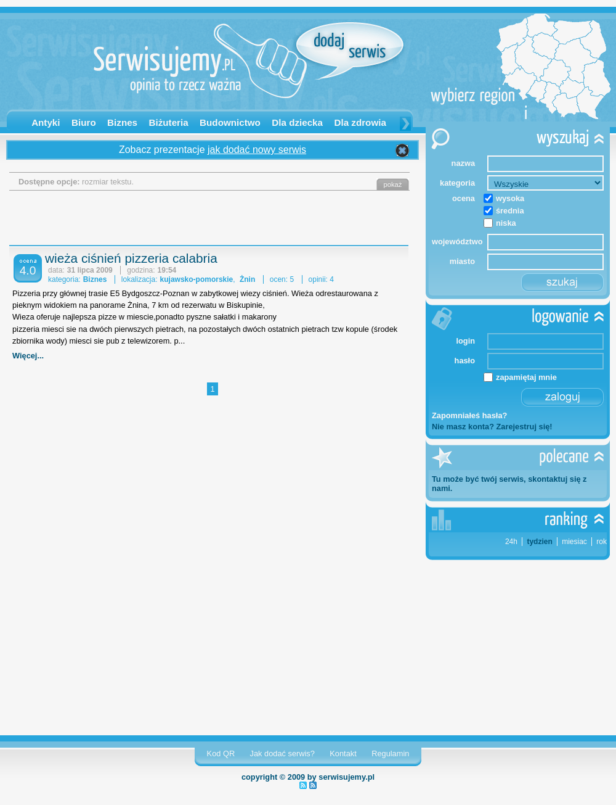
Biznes (122, 122)
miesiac (574, 541)
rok (601, 541)
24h (511, 541)
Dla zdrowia (360, 122)
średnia (510, 210)
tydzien (539, 541)
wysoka (510, 198)
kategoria (457, 183)
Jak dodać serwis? (282, 753)
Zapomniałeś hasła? (469, 415)
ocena (463, 198)
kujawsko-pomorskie (196, 279)
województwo (453, 241)
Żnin (247, 279)
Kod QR (221, 753)
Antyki (45, 122)
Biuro (83, 122)
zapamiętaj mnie (526, 377)
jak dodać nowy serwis (257, 149)
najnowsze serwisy (303, 785)
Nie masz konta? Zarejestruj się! (492, 426)
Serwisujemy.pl (197, 47)
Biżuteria (168, 122)
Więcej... (28, 355)
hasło (465, 360)
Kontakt (343, 753)
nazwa (463, 163)
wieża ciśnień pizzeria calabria (131, 258)
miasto (462, 261)
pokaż (393, 184)
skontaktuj (547, 479)
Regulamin (390, 753)
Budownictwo (230, 122)
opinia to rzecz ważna (197, 87)
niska (506, 223)
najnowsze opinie (313, 785)
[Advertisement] (212, 221)
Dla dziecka (297, 122)
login (465, 340)
